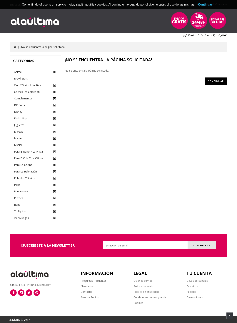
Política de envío (143, 286)
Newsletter (87, 286)
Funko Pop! (21, 118)
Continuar (216, 81)
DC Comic (20, 105)
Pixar (17, 184)
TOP (229, 315)
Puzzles (18, 198)
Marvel (18, 138)
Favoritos (192, 286)
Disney (18, 111)
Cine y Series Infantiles (27, 85)
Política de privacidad (146, 291)
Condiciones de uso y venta (149, 297)
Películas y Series (24, 178)
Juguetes (19, 125)
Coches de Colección (27, 92)
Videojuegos (21, 218)
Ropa (17, 204)
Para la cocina (23, 165)
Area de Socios (90, 297)
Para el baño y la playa (28, 151)
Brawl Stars (21, 78)
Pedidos (191, 291)
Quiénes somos (142, 280)
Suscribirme (201, 245)
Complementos (23, 98)
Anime (18, 72)
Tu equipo (20, 211)
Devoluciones (194, 297)
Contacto (86, 291)
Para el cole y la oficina (29, 158)
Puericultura (21, 191)
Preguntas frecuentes (93, 280)
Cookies (138, 303)
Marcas (18, 131)
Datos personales (197, 280)
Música (18, 145)
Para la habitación (25, 171)
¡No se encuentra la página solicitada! (43, 47)
